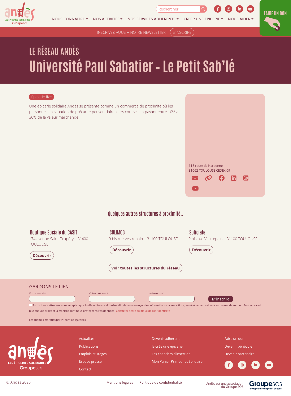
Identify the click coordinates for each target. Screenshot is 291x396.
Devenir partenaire (240, 354)
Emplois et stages (93, 354)
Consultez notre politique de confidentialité (143, 311)
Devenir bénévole (238, 346)
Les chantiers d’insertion (171, 354)
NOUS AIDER (239, 18)
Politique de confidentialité (160, 382)
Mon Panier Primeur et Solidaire (177, 361)
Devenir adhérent (166, 338)
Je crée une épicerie (167, 346)
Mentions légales (120, 382)
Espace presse (90, 361)
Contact (85, 369)
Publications (89, 346)
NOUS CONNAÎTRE (68, 18)
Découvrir (42, 255)
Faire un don (234, 338)
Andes (15, 382)
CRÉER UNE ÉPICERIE (202, 18)
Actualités (87, 338)
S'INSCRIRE (182, 32)
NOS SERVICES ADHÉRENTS (151, 18)
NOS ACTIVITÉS (106, 18)
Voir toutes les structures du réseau (145, 267)
